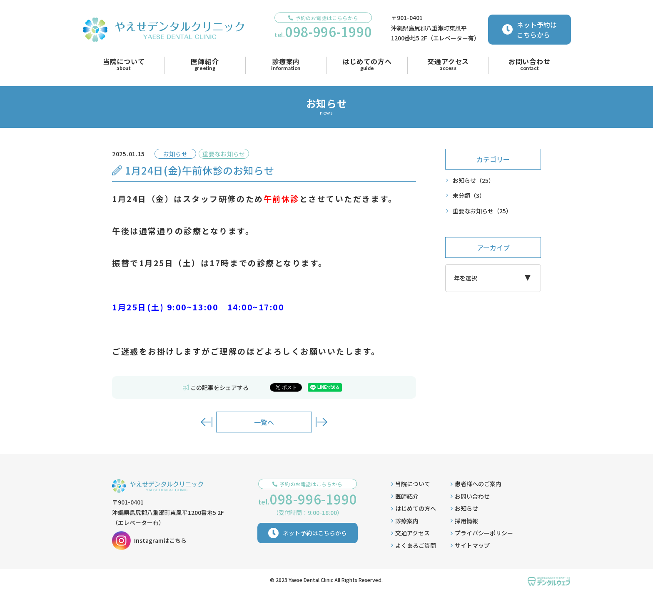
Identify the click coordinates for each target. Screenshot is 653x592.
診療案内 (405, 521)
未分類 (469, 195)
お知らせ (473, 180)
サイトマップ (470, 545)
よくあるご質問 (413, 545)
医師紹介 (405, 496)
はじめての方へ (413, 508)
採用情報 (464, 521)
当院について (410, 484)
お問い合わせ (470, 496)
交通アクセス (410, 533)
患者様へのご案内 (476, 484)
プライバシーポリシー (482, 533)
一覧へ (264, 422)
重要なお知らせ (482, 211)
